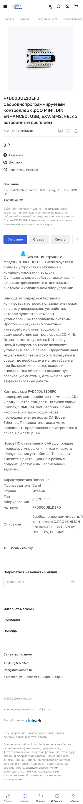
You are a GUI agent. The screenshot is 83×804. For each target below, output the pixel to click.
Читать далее (12, 779)
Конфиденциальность (18, 709)
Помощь (10, 631)
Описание (15, 239)
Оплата (60, 239)
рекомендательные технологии (25, 737)
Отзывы (39, 239)
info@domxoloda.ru (17, 670)
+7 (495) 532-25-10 (16, 663)
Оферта (44, 709)
